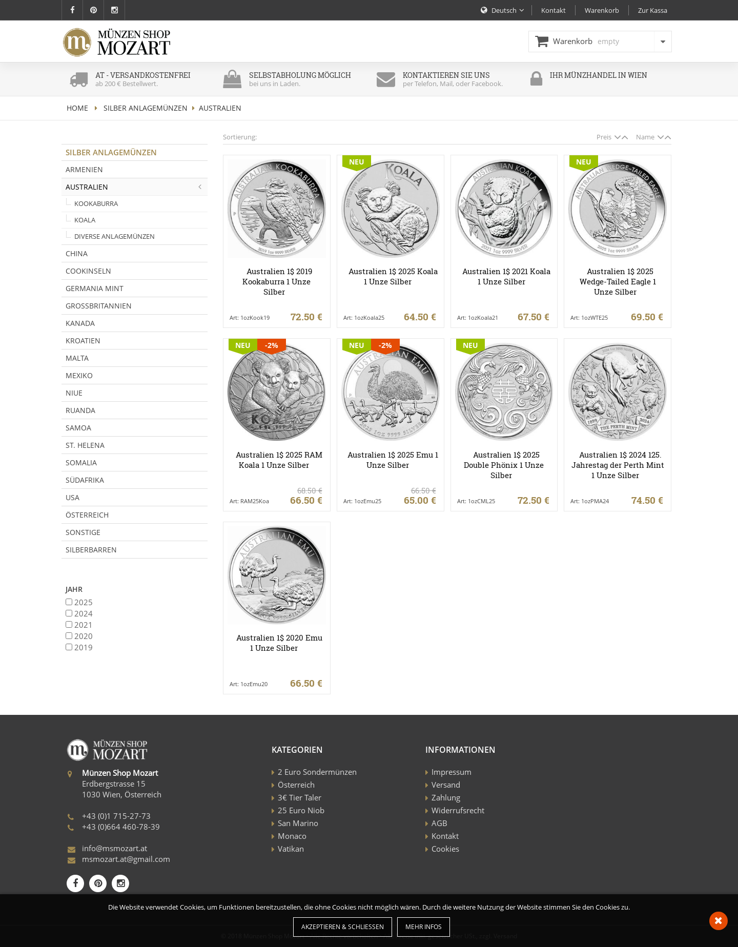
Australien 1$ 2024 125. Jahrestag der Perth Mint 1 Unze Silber (617, 464)
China (77, 253)
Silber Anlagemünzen (146, 108)
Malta (77, 358)
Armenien (84, 169)
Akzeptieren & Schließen (342, 926)
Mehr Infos (423, 926)
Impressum (451, 772)
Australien (137, 186)
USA (72, 497)
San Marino (298, 823)
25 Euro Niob (301, 810)
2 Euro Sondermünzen (317, 772)
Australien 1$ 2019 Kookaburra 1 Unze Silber (277, 281)
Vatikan (291, 848)
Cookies (445, 848)
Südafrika (85, 480)
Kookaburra (96, 203)
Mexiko (79, 375)
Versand (446, 784)
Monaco (292, 836)
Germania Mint (95, 288)
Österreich (87, 515)
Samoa (78, 428)
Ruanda (80, 410)
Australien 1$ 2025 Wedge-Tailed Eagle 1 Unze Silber (618, 281)
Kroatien (83, 340)
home (77, 108)
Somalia (81, 462)
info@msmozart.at (114, 848)
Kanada (80, 323)
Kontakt (445, 836)
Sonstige (83, 532)
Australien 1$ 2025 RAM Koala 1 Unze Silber (279, 459)
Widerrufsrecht (458, 810)
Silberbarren (91, 549)
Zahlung (446, 797)
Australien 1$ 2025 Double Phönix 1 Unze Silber (504, 464)
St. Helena (85, 445)
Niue (74, 393)
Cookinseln (88, 271)
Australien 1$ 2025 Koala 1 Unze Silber (393, 276)
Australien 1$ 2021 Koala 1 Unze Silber (506, 276)
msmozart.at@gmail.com (126, 859)
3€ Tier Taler (299, 797)
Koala (84, 219)
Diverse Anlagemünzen (114, 236)
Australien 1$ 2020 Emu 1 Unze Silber (279, 642)
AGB (439, 823)
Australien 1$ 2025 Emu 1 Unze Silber (392, 459)
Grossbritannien (99, 306)
